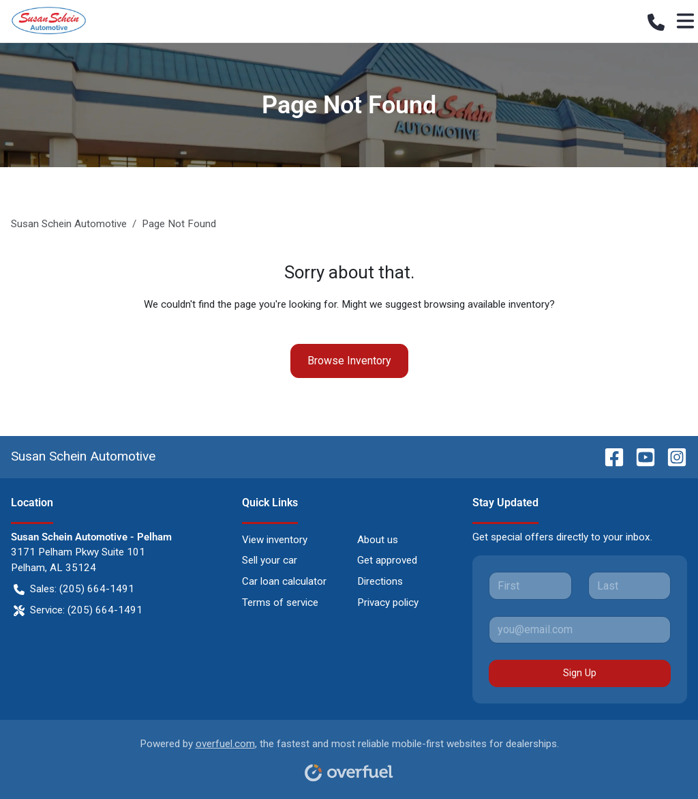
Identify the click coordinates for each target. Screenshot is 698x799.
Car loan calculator (284, 581)
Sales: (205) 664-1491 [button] (74, 589)
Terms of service (280, 602)
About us (377, 540)
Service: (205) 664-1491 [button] (78, 610)
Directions (380, 581)
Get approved (387, 560)
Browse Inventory (349, 360)
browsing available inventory (486, 304)
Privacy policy (388, 602)
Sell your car (269, 560)
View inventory (274, 540)
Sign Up (579, 672)
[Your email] (580, 629)
